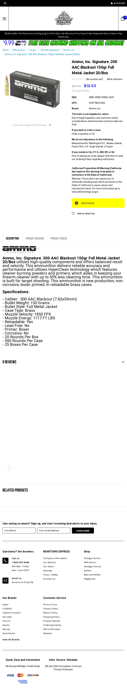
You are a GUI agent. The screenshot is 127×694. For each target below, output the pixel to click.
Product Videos (58, 238)
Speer (5, 604)
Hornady (7, 616)
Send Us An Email (22, 582)
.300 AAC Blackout (49, 50)
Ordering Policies (52, 625)
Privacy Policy (50, 608)
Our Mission (49, 562)
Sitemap (47, 570)
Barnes (6, 629)
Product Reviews (35, 238)
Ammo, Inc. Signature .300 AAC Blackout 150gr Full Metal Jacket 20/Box (42, 54)
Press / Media (50, 574)
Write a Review (114, 79)
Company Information (55, 558)
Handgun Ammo (92, 566)
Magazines (89, 578)
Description (12, 238)
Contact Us (49, 578)
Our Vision (48, 566)
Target (32, 50)
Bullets (87, 570)
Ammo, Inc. (69, 50)
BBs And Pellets (92, 574)
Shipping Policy (51, 616)
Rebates (47, 633)
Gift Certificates (51, 629)
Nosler (6, 625)
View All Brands (11, 639)
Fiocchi (6, 621)
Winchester (8, 633)
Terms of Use (50, 604)
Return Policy (50, 612)
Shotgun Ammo (92, 558)
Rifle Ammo (19, 50)
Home (5, 50)
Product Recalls (51, 621)
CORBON (7, 608)
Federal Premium (11, 612)
